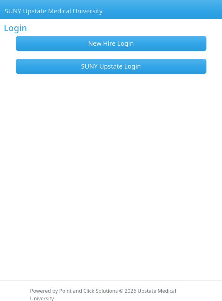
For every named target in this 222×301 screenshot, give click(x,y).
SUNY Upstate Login (111, 66)
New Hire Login (111, 43)
